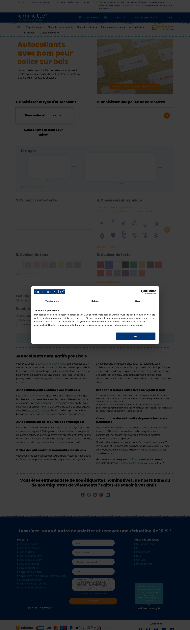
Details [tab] (95, 301)
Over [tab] (137, 301)
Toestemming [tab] (52, 301)
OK (135, 336)
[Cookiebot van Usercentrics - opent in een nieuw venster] (143, 292)
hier (128, 321)
